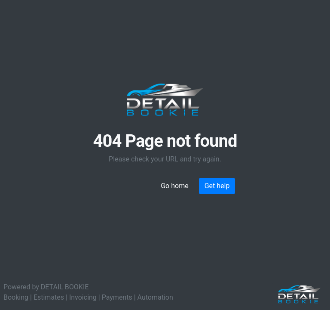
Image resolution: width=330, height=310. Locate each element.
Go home (174, 186)
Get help (217, 186)
